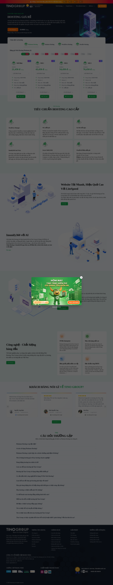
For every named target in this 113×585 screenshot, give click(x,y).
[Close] (81, 277)
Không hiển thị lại (56, 306)
